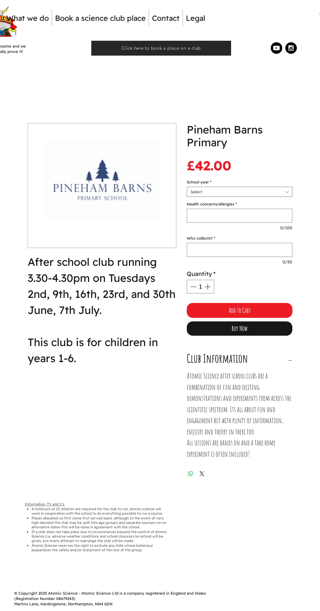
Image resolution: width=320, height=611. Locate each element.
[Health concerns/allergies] (239, 215)
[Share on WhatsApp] (190, 473)
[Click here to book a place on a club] (161, 48)
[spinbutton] (200, 286)
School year (199, 182)
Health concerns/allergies (212, 204)
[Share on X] (202, 473)
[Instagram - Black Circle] (291, 48)
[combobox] (239, 192)
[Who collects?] (239, 250)
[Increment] (208, 286)
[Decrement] (193, 286)
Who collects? (201, 238)
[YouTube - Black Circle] (276, 48)
